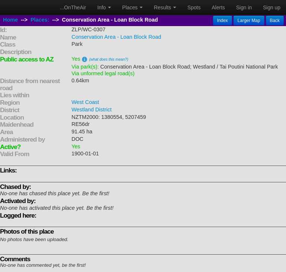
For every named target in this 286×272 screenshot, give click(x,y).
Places (132, 7)
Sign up (271, 7)
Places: (40, 20)
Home (10, 20)
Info (104, 7)
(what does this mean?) (108, 59)
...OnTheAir (73, 7)
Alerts (218, 7)
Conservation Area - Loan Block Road (116, 37)
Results (165, 7)
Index (222, 20)
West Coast (85, 102)
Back (275, 20)
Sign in (244, 7)
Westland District (92, 110)
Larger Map (249, 20)
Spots (193, 7)
